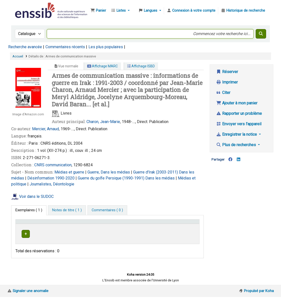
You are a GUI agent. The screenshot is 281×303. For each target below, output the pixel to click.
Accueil (17, 56)
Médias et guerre (69, 172)
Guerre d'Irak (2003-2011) (156, 172)
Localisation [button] (88, 228)
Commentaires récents (65, 46)
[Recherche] (261, 34)
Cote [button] (136, 228)
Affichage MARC (102, 66)
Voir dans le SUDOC (36, 196)
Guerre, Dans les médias (109, 172)
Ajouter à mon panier (236, 103)
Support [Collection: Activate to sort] (62, 228)
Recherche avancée (25, 46)
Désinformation (41, 178)
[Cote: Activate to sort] (155, 226)
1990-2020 (65, 178)
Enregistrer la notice (237, 134)
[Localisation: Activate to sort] (103, 226)
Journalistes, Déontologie (52, 184)
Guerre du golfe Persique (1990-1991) (111, 178)
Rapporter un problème (239, 113)
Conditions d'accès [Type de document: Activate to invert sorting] (26, 226)
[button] (98, 10)
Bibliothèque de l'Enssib (26, 7)
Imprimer (227, 82)
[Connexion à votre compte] (191, 10)
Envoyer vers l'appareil (238, 124)
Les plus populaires (105, 46)
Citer (223, 92)
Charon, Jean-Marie (103, 121)
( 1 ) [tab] (28, 210)
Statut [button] (187, 228)
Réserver (227, 71)
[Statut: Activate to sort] (189, 226)
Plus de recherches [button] (236, 144)
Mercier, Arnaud (45, 129)
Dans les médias (160, 178)
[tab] (67, 210)
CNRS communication (53, 165)
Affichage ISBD (141, 66)
